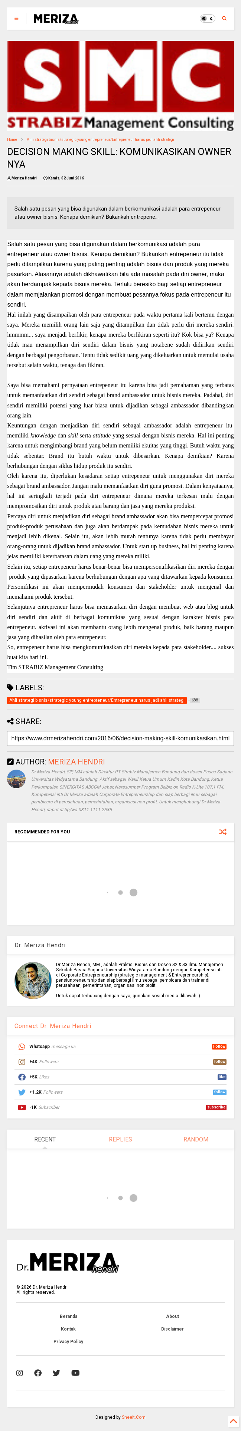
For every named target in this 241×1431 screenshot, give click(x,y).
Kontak (68, 1329)
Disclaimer (172, 1329)
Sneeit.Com (134, 1417)
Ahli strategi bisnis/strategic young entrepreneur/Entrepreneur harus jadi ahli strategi (100, 140)
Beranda (68, 1316)
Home (12, 140)
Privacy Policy (68, 1341)
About (172, 1316)
